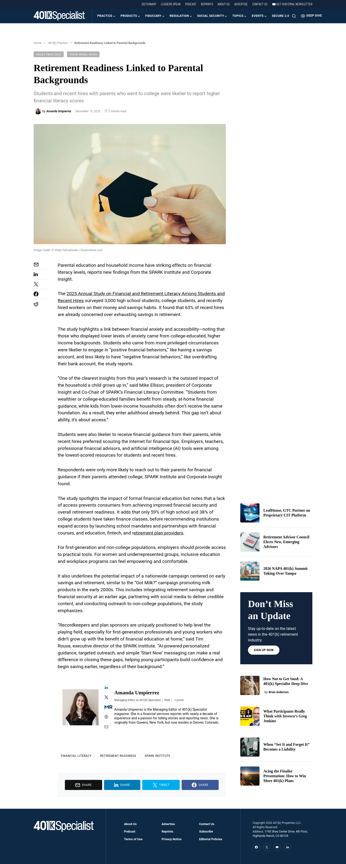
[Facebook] (256, 847)
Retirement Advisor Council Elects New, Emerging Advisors (286, 542)
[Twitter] (267, 847)
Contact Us (259, 4)
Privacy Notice (171, 839)
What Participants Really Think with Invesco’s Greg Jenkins (285, 716)
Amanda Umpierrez (136, 693)
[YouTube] (277, 847)
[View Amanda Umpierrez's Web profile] (106, 717)
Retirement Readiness (118, 756)
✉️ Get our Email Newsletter (292, 4)
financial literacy (76, 756)
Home (37, 43)
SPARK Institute (157, 756)
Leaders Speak (171, 4)
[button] (294, 16)
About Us (223, 4)
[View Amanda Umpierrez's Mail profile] (106, 727)
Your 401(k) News (83, 54)
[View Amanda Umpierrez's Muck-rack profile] (106, 707)
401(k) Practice (58, 43)
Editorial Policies (210, 839)
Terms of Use (133, 839)
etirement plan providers (158, 533)
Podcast (191, 4)
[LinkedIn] (287, 847)
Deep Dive (311, 16)
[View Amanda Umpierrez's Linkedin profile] (106, 688)
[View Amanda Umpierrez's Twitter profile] (106, 698)
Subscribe (206, 831)
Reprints (207, 4)
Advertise (241, 4)
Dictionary (149, 4)
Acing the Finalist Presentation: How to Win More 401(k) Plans (284, 776)
